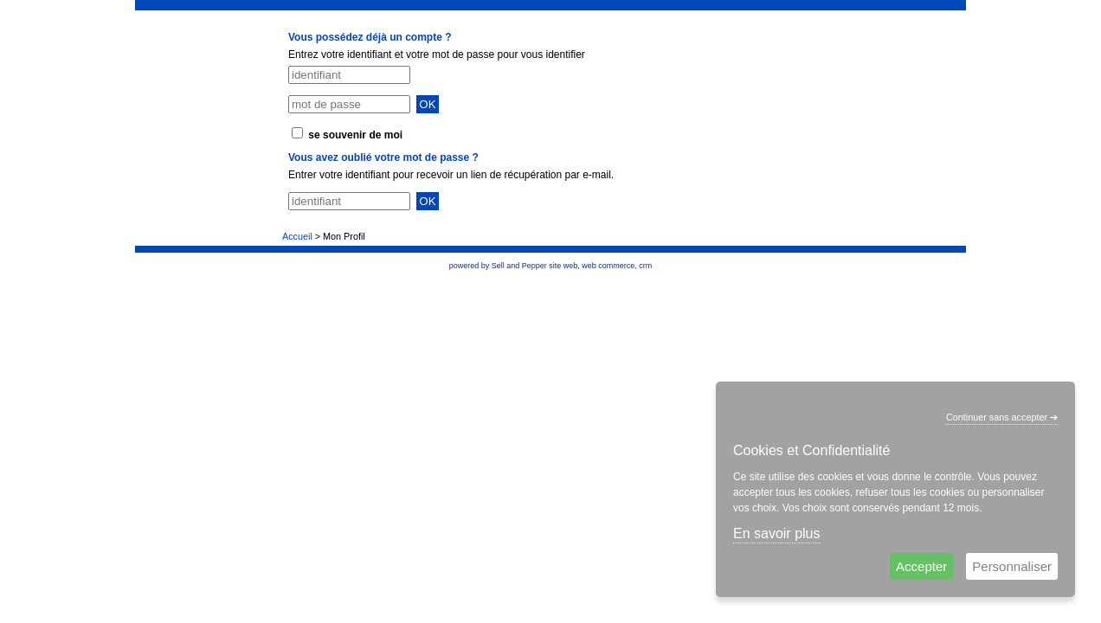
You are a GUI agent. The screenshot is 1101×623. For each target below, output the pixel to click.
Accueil (297, 236)
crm (645, 265)
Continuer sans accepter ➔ (1002, 417)
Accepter (921, 566)
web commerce (608, 265)
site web (563, 265)
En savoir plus (777, 533)
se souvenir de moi (355, 135)
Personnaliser (1012, 566)
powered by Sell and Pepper (498, 265)
